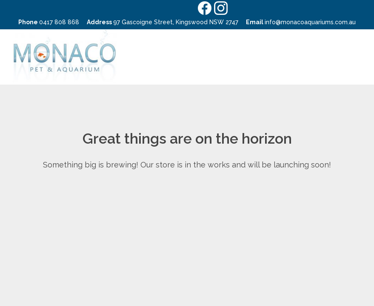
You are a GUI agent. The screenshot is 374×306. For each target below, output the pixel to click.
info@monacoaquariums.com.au (310, 22)
